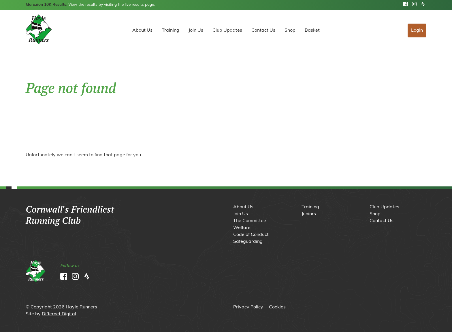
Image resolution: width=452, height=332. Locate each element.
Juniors (309, 214)
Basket (312, 30)
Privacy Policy (248, 307)
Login (417, 30)
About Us (142, 30)
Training (170, 30)
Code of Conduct (251, 234)
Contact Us (263, 30)
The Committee (249, 221)
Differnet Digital (59, 314)
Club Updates (227, 30)
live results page (139, 5)
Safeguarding (248, 241)
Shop (290, 30)
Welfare (242, 228)
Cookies (277, 307)
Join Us (196, 30)
